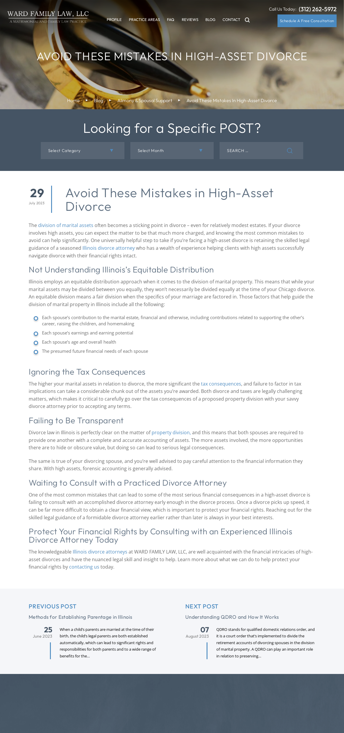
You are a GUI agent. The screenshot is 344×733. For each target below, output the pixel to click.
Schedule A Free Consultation (307, 20)
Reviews (190, 19)
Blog (210, 19)
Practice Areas (144, 19)
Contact (231, 19)
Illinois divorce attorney (108, 248)
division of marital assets (65, 225)
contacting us (84, 567)
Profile (114, 19)
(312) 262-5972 (318, 9)
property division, (170, 432)
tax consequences (221, 384)
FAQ (170, 19)
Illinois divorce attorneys (100, 551)
